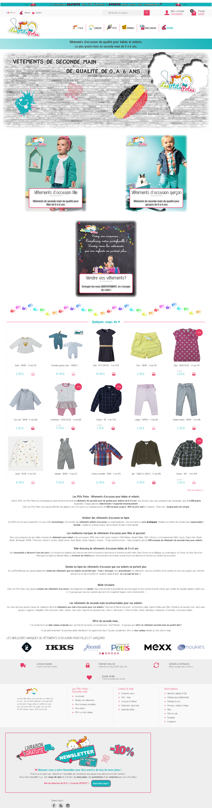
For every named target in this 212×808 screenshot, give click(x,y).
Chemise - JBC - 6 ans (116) (106, 419)
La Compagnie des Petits (168, 537)
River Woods (76, 540)
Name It (46, 540)
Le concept (79, 684)
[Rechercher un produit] (123, 12)
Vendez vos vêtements (84, 688)
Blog (169, 697)
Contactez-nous (127, 681)
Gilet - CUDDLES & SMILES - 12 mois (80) (146, 473)
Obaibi (11, 540)
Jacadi (84, 540)
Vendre (27, 12)
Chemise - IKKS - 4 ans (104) (186, 473)
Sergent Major (137, 537)
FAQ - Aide (125, 685)
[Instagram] (67, 793)
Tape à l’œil (190, 537)
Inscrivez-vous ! (101, 771)
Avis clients (80, 696)
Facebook (171, 705)
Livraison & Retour (129, 689)
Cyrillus (54, 540)
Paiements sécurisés (130, 693)
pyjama (95, 630)
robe (79, 630)
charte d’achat (138, 592)
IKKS (146, 537)
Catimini (153, 537)
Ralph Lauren (64, 540)
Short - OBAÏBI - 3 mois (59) (146, 365)
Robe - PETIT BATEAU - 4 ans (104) (106, 365)
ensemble (55, 630)
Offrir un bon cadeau (84, 700)
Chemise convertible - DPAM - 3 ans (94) (106, 473)
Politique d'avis (173, 689)
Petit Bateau (125, 537)
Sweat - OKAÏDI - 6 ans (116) (25, 473)
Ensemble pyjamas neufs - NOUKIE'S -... (65, 365)
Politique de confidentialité (178, 685)
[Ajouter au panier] (33, 374)
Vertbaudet (20, 540)
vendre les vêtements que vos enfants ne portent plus (71, 570)
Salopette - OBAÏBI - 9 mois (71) (65, 473)
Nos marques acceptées (85, 692)
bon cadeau (140, 630)
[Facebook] (53, 793)
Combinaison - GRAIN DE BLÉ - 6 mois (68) (65, 419)
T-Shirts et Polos (131, 610)
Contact (37, 12)
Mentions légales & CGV (177, 681)
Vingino (100, 540)
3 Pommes (37, 540)
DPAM (28, 540)
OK (147, 12)
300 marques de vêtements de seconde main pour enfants (175, 540)
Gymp (182, 537)
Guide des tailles (128, 697)
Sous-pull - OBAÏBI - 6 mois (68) (25, 419)
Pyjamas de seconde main (93, 610)
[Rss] (60, 793)
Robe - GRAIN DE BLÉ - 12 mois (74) (186, 365)
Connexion (177, 14)
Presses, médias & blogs (178, 693)
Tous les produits (195, 490)
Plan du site (172, 701)
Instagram (171, 709)
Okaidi (199, 537)
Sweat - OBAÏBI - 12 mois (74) (25, 365)
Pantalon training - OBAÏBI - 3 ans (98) (186, 419)
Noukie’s (92, 540)
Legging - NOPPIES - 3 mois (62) (146, 419)
